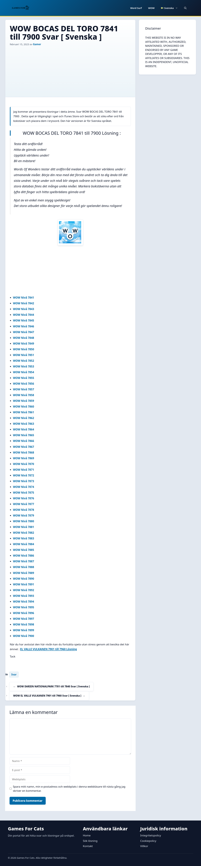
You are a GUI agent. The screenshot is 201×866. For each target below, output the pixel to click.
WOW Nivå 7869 (23, 458)
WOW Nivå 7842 (23, 303)
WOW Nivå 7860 (23, 406)
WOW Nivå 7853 (23, 366)
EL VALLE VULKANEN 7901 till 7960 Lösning (48, 649)
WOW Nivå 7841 (23, 297)
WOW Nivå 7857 (23, 389)
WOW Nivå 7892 (23, 590)
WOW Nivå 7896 (23, 613)
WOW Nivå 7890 (23, 578)
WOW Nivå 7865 (23, 435)
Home (87, 835)
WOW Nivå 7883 (23, 538)
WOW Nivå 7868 (23, 452)
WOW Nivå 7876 (23, 498)
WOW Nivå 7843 (23, 309)
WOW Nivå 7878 (23, 510)
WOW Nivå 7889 (23, 573)
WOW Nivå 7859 (23, 401)
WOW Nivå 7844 (23, 315)
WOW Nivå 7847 (23, 332)
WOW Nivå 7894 (23, 601)
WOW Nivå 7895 (23, 607)
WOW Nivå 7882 (23, 532)
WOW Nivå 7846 (23, 326)
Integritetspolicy (150, 835)
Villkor (144, 846)
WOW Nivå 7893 (23, 596)
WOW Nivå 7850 (23, 349)
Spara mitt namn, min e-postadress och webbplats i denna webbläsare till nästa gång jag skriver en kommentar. (69, 789)
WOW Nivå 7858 (23, 395)
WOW (151, 8)
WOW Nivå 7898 (23, 624)
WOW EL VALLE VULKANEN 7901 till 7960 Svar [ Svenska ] (47, 695)
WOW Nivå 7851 (23, 355)
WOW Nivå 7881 (23, 527)
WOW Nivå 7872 (23, 475)
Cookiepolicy (148, 841)
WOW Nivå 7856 (23, 383)
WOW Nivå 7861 (23, 412)
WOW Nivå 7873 (23, 481)
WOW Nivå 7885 (23, 550)
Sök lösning (90, 841)
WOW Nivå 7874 (23, 487)
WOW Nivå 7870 (23, 464)
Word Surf (136, 8)
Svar (14, 674)
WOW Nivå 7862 (23, 418)
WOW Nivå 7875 (23, 492)
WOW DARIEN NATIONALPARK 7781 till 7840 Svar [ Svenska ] (53, 686)
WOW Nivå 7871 (23, 469)
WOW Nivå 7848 (23, 338)
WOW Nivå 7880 (23, 521)
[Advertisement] (70, 70)
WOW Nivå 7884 (23, 544)
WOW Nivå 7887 (23, 561)
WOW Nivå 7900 (23, 636)
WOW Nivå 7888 (23, 567)
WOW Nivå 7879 (23, 515)
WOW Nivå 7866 (23, 441)
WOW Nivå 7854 (23, 372)
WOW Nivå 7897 (23, 619)
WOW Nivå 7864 (23, 429)
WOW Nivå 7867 (23, 447)
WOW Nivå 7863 (23, 424)
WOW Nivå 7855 (23, 378)
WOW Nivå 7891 (23, 584)
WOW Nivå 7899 (23, 630)
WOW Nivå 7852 (23, 361)
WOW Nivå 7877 (23, 504)
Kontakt (88, 846)
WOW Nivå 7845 (23, 320)
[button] (185, 8)
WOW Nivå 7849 (23, 343)
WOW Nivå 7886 (23, 555)
